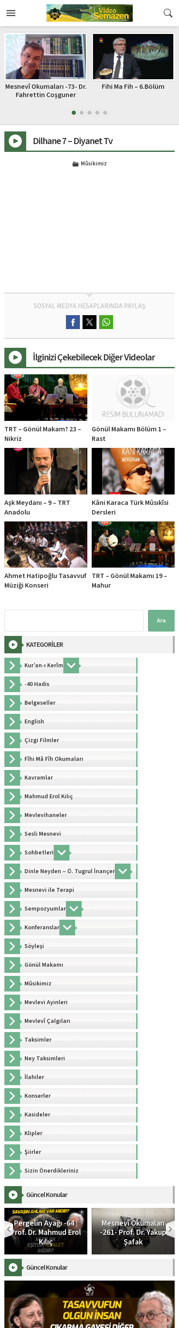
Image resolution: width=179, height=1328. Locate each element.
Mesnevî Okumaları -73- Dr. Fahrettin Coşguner (133, 91)
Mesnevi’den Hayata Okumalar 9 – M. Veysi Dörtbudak (46, 95)
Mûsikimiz (94, 164)
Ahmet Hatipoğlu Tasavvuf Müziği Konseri (45, 580)
